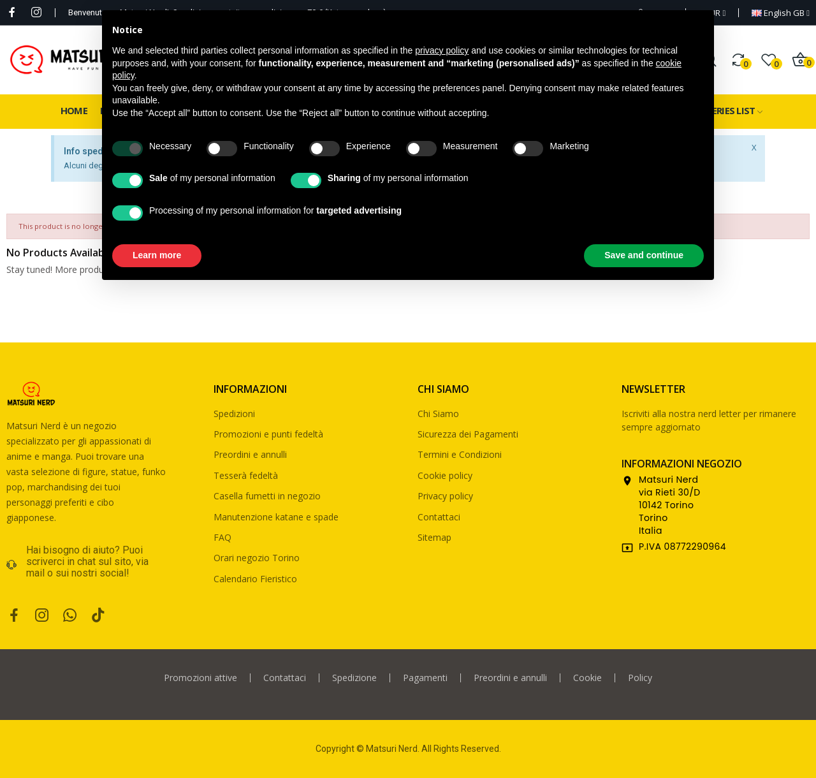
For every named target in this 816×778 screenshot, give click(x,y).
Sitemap (434, 537)
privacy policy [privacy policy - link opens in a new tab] (442, 50)
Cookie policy (445, 475)
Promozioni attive (200, 677)
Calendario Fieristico (255, 579)
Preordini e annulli (250, 454)
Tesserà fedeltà (246, 475)
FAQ (222, 537)
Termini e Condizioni (460, 454)
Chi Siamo (438, 413)
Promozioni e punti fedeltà (268, 434)
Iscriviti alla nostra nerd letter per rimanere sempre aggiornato (709, 420)
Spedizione (354, 677)
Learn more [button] (157, 255)
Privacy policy (445, 496)
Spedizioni (234, 413)
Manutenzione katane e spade (276, 517)
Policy (640, 677)
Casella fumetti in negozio (267, 496)
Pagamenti (425, 677)
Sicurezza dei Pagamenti (468, 434)
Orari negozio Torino (257, 558)
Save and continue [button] (643, 255)
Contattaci (439, 517)
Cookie (587, 677)
